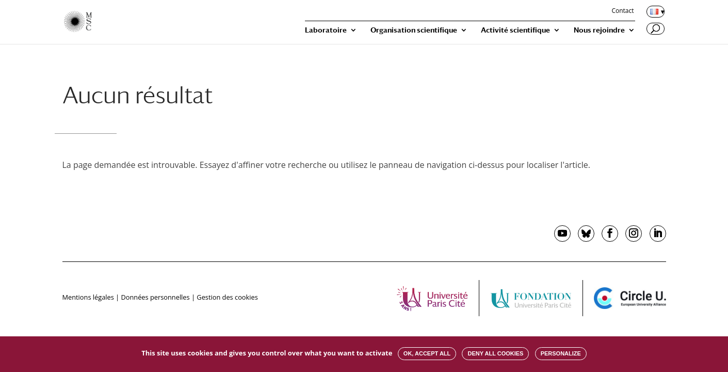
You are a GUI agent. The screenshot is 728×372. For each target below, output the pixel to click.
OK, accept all (426, 353)
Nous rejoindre (599, 30)
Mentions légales (88, 297)
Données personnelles (155, 297)
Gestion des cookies (227, 297)
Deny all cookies (495, 353)
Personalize (561, 353)
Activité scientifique (515, 30)
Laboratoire (326, 30)
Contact (622, 11)
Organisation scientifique (413, 30)
